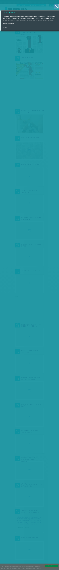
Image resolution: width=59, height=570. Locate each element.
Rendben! (51, 566)
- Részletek (38, 568)
